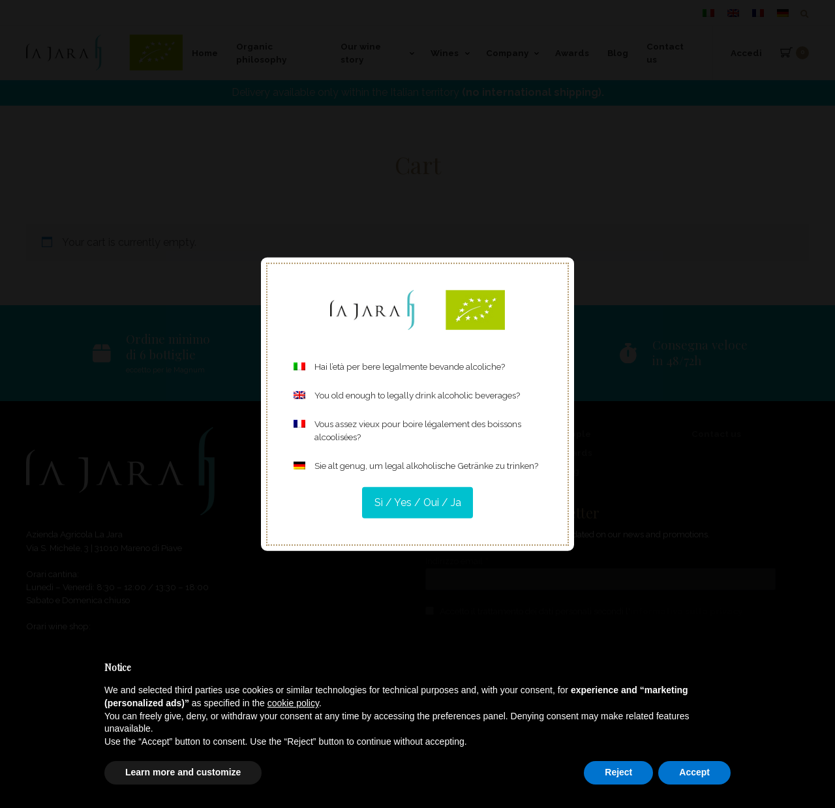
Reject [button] (618, 772)
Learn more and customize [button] (183, 772)
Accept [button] (694, 772)
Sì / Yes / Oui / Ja (417, 502)
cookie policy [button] (293, 703)
